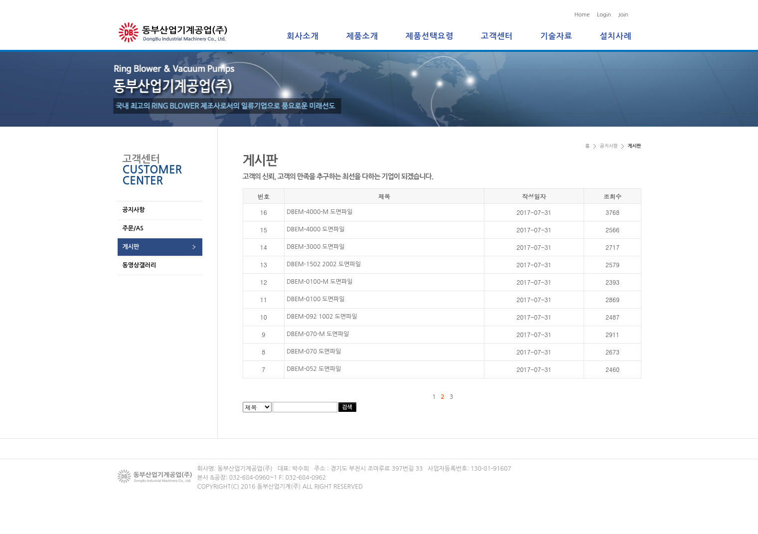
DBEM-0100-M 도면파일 (319, 282)
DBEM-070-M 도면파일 (318, 334)
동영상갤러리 (139, 265)
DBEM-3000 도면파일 (315, 247)
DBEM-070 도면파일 (314, 352)
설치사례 (615, 36)
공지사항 (134, 210)
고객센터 (497, 36)
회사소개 (303, 36)
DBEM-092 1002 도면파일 (322, 317)
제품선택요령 (430, 36)
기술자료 (556, 36)
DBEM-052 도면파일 (314, 369)
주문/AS (133, 228)
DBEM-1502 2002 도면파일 (324, 264)
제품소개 (362, 36)
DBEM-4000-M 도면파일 (319, 212)
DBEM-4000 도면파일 (315, 229)
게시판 (131, 247)
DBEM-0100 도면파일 (315, 299)
